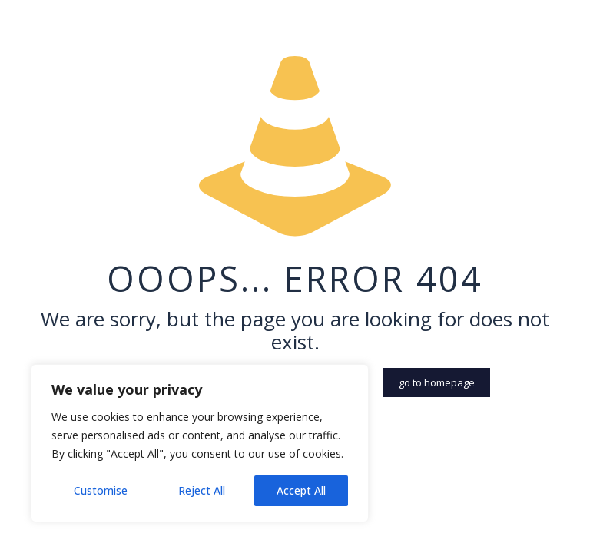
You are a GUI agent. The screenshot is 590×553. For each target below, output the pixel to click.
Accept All (301, 490)
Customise (101, 490)
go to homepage (437, 382)
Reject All (201, 490)
